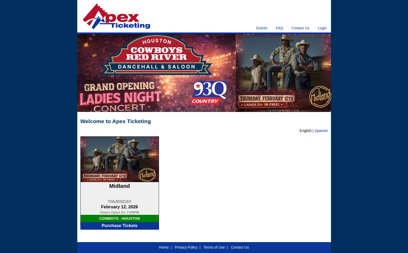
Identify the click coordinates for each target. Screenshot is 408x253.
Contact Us (300, 28)
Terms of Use (214, 247)
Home (164, 247)
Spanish (321, 131)
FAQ (279, 28)
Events (261, 28)
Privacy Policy (186, 247)
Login (322, 28)
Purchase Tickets (120, 225)
